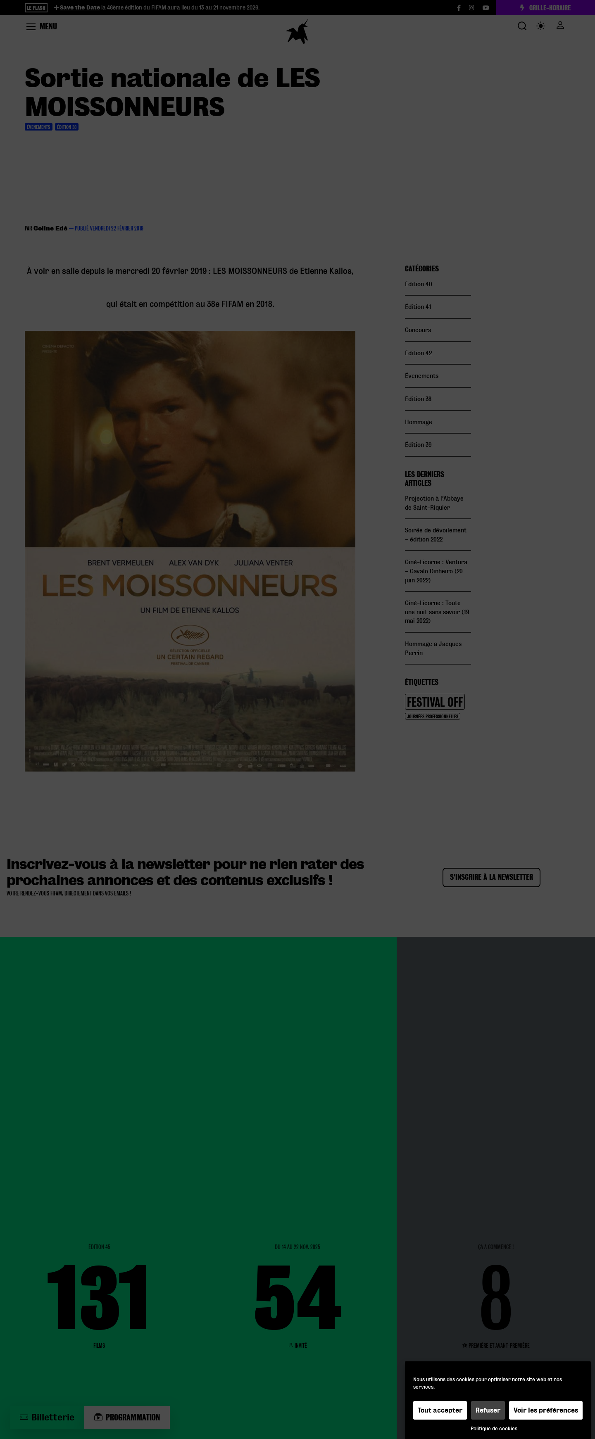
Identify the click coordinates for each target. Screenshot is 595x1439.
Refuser (488, 1410)
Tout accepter (440, 1410)
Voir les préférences (546, 1410)
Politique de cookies (494, 1428)
